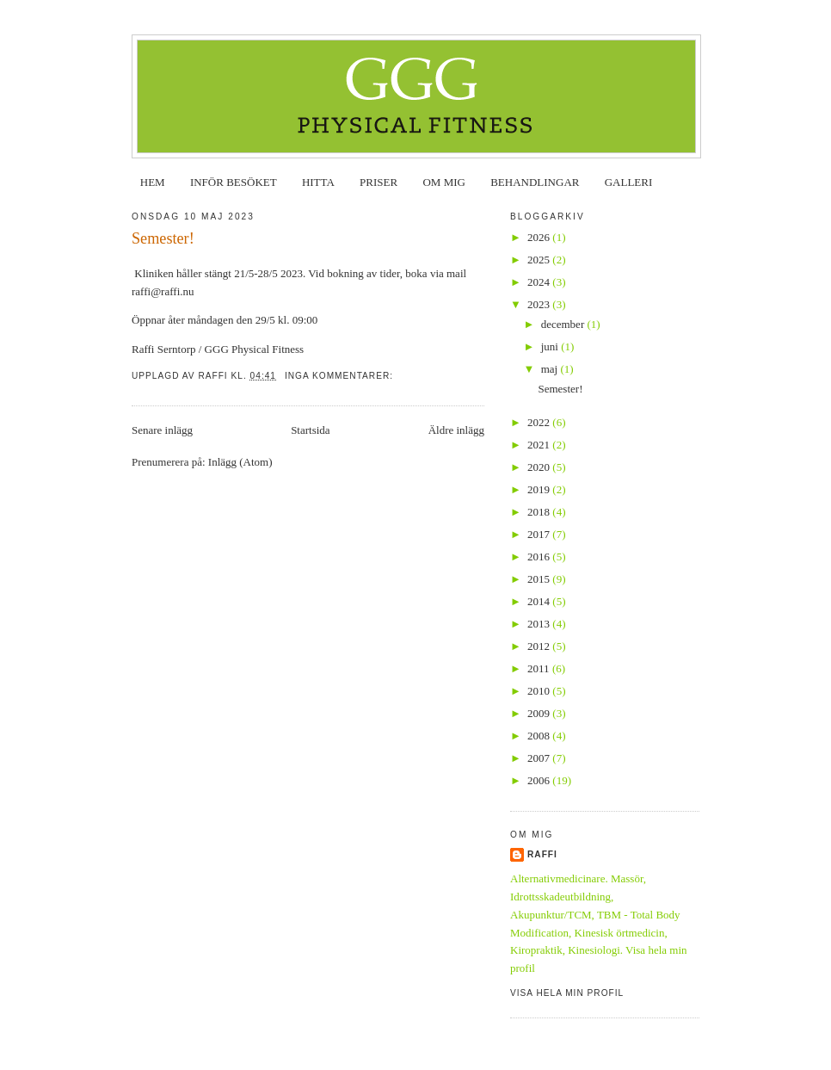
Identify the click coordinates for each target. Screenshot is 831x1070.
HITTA (318, 182)
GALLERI (629, 182)
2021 (539, 444)
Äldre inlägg (456, 430)
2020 (539, 467)
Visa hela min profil (567, 993)
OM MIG (443, 182)
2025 (539, 259)
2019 (539, 489)
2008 (539, 735)
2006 (539, 780)
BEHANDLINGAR (534, 182)
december (564, 324)
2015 (539, 578)
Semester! (163, 238)
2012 (539, 646)
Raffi (542, 854)
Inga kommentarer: (341, 375)
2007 (539, 757)
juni (551, 346)
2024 (539, 281)
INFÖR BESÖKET (233, 182)
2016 (539, 556)
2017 (539, 534)
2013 (539, 623)
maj (551, 368)
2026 (539, 237)
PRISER (378, 182)
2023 (539, 304)
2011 (539, 668)
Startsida (310, 430)
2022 (539, 422)
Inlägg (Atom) (240, 461)
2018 (539, 511)
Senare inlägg (162, 430)
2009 (539, 713)
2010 (539, 690)
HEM (152, 182)
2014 (539, 601)
